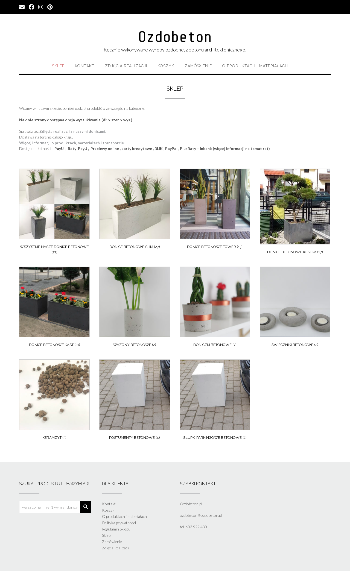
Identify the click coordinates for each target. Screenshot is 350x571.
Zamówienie (198, 66)
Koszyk (166, 66)
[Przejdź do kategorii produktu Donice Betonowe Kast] (54, 308)
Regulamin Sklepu (116, 529)
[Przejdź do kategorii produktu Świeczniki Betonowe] (295, 308)
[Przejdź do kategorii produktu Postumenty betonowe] (134, 401)
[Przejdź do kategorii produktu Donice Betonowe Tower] (215, 210)
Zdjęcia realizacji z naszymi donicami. (72, 131)
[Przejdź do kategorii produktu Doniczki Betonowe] (215, 308)
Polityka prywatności (119, 522)
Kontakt (85, 66)
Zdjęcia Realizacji (126, 66)
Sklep (58, 66)
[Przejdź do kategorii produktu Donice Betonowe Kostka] (295, 213)
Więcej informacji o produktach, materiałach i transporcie (71, 142)
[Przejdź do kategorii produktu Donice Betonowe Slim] (134, 210)
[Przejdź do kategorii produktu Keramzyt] (54, 401)
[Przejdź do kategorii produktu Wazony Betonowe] (134, 308)
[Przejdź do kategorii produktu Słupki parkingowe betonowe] (215, 401)
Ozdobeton (175, 36)
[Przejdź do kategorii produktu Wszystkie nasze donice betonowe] (54, 213)
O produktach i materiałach (255, 66)
